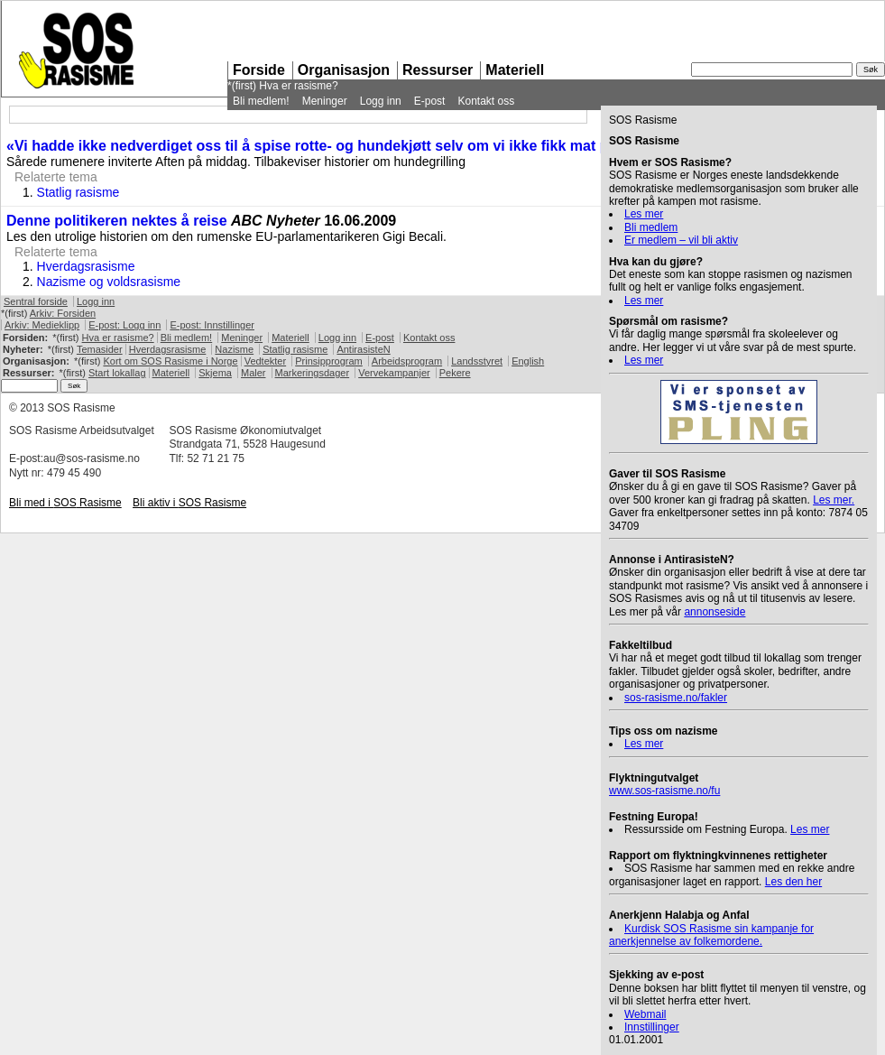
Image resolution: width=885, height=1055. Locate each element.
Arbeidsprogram (407, 361)
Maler (253, 372)
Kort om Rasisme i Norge (170, 361)
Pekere (455, 372)
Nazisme (234, 349)
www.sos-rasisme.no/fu (664, 790)
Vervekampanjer (394, 372)
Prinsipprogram (329, 361)
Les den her (793, 881)
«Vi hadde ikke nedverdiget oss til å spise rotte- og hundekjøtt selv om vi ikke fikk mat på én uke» (340, 145)
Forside (259, 70)
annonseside (714, 612)
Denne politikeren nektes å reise (116, 220)
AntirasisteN (363, 349)
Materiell (514, 70)
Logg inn (380, 101)
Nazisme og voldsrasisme (109, 281)
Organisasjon (344, 70)
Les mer (643, 214)
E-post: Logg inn (124, 324)
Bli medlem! (261, 101)
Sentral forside (36, 301)
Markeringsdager (312, 372)
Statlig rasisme (78, 192)
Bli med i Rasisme (65, 502)
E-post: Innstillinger (212, 324)
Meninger (324, 101)
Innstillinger (651, 1027)
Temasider (100, 349)
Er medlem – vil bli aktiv (681, 240)
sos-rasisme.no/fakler (675, 697)
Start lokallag (117, 372)
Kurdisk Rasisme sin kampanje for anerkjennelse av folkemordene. (711, 935)
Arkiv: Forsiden (63, 313)
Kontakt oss (485, 101)
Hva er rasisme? (298, 85)
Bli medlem (651, 227)
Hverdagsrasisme (86, 266)
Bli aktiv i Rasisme (189, 502)
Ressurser (437, 70)
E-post (430, 101)
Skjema (215, 372)
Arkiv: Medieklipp (42, 324)
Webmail (645, 1014)
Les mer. (833, 500)
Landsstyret (476, 361)
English (528, 361)
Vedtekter (265, 361)
